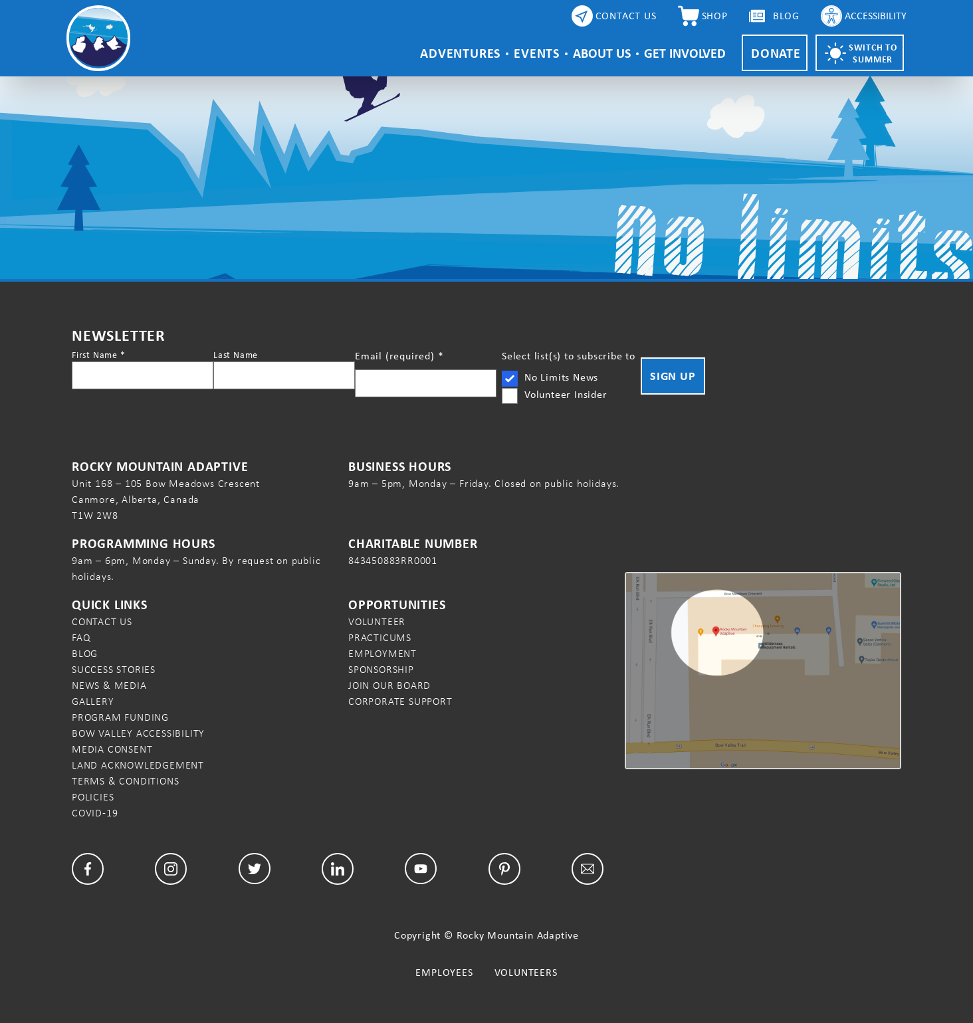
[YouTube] (421, 869)
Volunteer (376, 621)
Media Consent (112, 749)
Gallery (93, 701)
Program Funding (120, 717)
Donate (776, 53)
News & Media (109, 685)
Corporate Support (400, 701)
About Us (602, 53)
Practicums (379, 637)
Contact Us (102, 621)
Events (537, 53)
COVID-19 (95, 812)
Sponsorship (381, 669)
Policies (93, 796)
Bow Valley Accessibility (138, 733)
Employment (382, 653)
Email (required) (399, 356)
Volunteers (526, 972)
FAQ (81, 637)
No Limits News (561, 377)
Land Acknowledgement (138, 765)
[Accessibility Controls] (864, 16)
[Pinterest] (504, 869)
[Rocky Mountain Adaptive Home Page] (98, 38)
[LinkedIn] (338, 869)
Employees (444, 972)
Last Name (235, 355)
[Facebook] (88, 869)
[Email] (587, 869)
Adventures (460, 53)
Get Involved (685, 53)
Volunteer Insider (565, 394)
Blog (85, 653)
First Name (99, 355)
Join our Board (389, 685)
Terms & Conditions (125, 781)
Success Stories (114, 669)
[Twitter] (254, 868)
